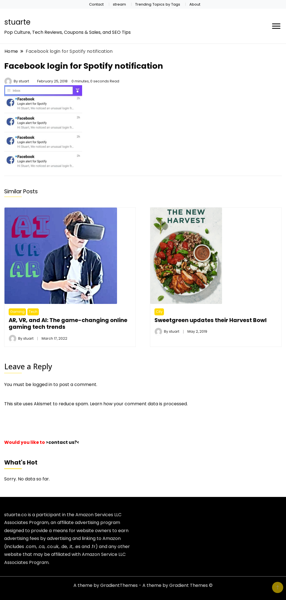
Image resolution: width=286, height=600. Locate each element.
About (194, 4)
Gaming (17, 311)
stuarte (17, 22)
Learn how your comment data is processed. (139, 404)
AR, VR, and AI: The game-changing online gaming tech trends (68, 323)
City (159, 311)
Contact (96, 4)
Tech (33, 311)
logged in (42, 384)
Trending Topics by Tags (157, 4)
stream (119, 4)
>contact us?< (62, 442)
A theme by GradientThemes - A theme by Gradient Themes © (143, 585)
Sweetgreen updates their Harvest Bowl (210, 320)
